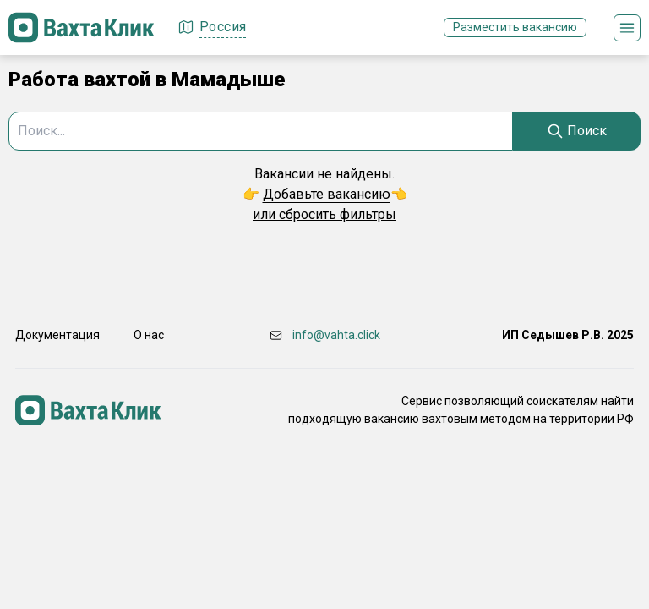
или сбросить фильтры (324, 214)
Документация (57, 335)
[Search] (577, 131)
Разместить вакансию (515, 27)
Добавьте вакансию (326, 194)
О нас (149, 335)
